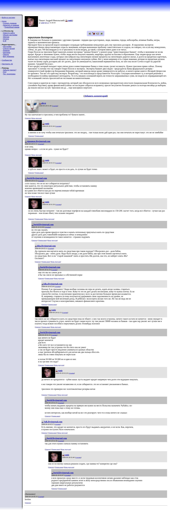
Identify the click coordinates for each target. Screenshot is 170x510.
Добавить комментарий (95, 96)
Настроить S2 (7, 64)
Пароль (6, 54)
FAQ (4, 72)
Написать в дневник (11, 25)
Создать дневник (9, 23)
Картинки (6, 53)
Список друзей (9, 49)
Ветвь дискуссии (36, 118)
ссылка (55, 106)
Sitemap (6, 37)
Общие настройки (10, 35)
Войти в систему (8, 18)
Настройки (7, 47)
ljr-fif (4, 41)
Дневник (6, 51)
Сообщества (7, 60)
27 (48, 23)
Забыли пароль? (9, 70)
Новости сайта (9, 33)
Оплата (6, 39)
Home (4, 21)
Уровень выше (39, 136)
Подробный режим (11, 27)
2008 (42, 23)
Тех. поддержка (9, 74)
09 (46, 23)
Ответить (27, 118)
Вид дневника (8, 56)
